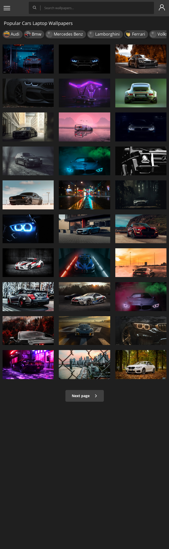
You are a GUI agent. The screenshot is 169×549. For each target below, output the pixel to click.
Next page (84, 395)
